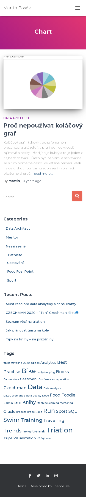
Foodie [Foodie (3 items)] (68, 395)
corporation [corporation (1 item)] (61, 379)
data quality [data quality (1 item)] (33, 395)
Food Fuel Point (20, 271)
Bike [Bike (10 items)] (28, 371)
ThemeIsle (61, 486)
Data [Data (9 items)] (35, 387)
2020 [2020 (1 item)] (26, 362)
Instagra (56, 476)
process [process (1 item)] (21, 411)
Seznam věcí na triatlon (25, 322)
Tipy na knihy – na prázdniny (29, 339)
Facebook (29, 476)
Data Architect (16, 118)
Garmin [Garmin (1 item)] (8, 403)
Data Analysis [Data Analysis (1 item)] (52, 388)
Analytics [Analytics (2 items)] (48, 363)
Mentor (12, 237)
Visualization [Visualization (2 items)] (25, 438)
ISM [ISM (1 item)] (16, 403)
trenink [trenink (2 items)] (38, 431)
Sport (11, 280)
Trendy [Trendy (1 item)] (26, 431)
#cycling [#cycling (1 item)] (16, 362)
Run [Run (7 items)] (49, 410)
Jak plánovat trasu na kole (27, 330)
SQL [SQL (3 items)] (72, 411)
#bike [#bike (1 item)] (6, 362)
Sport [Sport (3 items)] (61, 411)
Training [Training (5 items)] (31, 420)
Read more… (42, 173)
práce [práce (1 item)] (31, 411)
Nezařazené (16, 246)
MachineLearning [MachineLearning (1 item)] (48, 403)
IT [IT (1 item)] (20, 403)
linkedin (47, 476)
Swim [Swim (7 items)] (11, 419)
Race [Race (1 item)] (39, 411)
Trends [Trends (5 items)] (12, 431)
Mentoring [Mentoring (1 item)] (66, 403)
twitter (38, 476)
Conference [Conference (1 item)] (46, 379)
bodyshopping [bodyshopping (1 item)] (46, 372)
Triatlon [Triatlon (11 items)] (59, 430)
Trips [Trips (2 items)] (8, 438)
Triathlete (14, 255)
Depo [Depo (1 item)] (45, 395)
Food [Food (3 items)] (55, 395)
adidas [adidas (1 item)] (35, 362)
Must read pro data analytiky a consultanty (41, 304)
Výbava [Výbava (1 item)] (46, 438)
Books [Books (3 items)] (62, 371)
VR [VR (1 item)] (38, 438)
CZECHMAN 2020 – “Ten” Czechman (42, 313)
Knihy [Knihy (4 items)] (29, 402)
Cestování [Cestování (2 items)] (29, 379)
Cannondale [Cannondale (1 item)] (11, 379)
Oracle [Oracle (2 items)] (9, 412)
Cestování (15, 263)
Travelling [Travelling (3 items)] (53, 420)
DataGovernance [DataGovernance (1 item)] (14, 395)
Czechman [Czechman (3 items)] (15, 387)
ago (32, 181)
